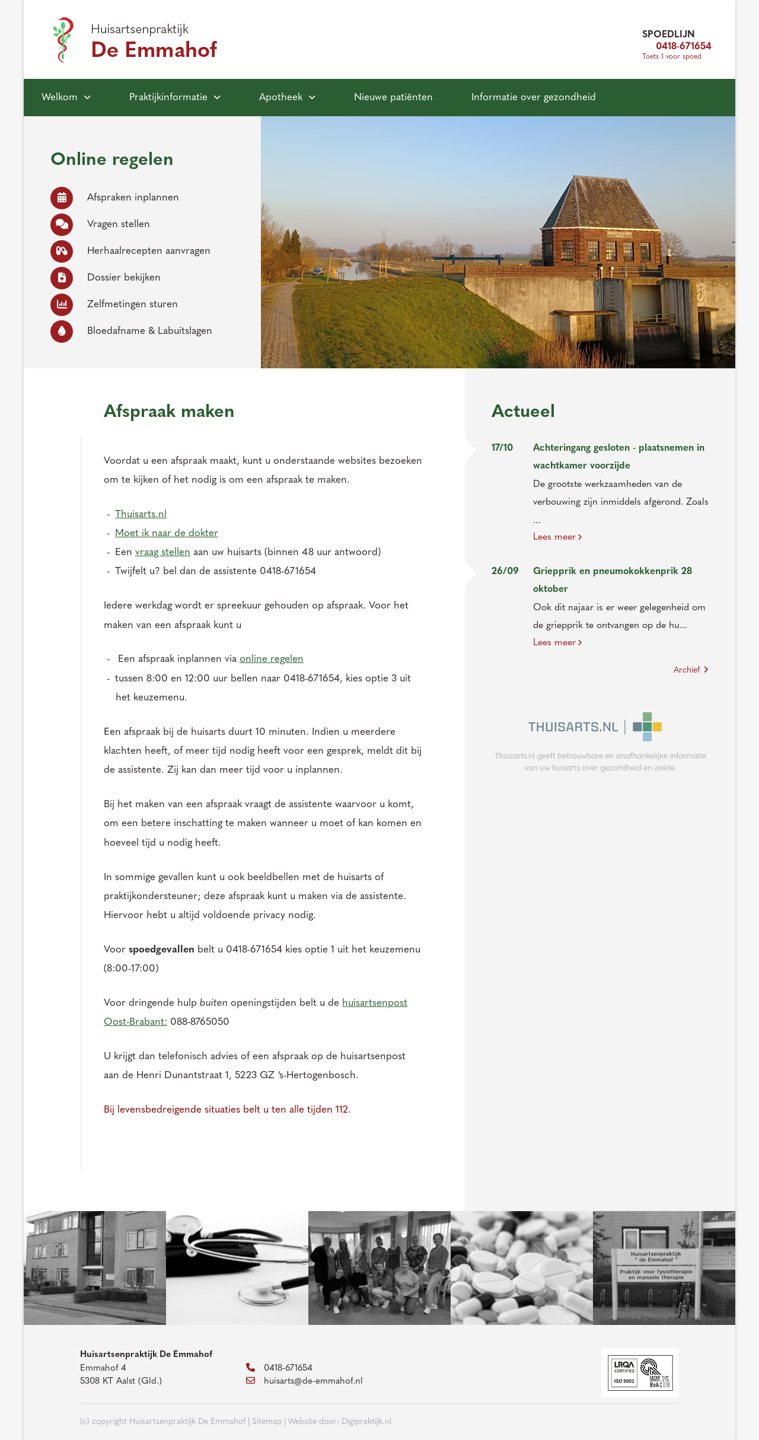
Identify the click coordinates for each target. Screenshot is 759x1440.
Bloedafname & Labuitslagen (131, 331)
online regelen (272, 659)
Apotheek (280, 98)
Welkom (60, 98)
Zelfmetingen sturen (114, 305)
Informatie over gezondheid (533, 98)
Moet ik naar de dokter (166, 533)
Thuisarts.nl (141, 514)
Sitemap (267, 1421)
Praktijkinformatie (168, 98)
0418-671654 (677, 47)
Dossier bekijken (105, 278)
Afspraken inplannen (114, 198)
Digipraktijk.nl (366, 1421)
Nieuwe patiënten (393, 98)
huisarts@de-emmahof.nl (304, 1381)
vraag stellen (162, 552)
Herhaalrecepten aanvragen (130, 251)
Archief (691, 670)
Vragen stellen (100, 224)
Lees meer (557, 537)
